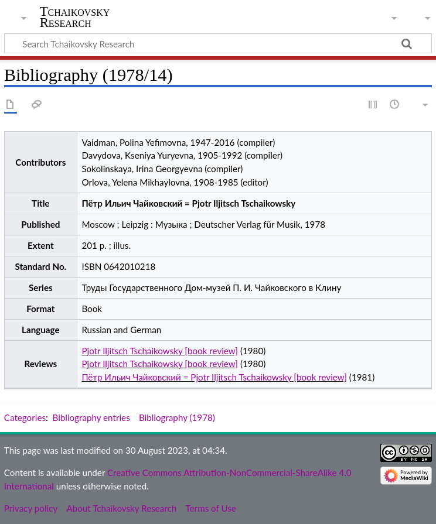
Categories (25, 417)
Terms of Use (210, 508)
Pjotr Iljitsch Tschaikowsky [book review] (159, 350)
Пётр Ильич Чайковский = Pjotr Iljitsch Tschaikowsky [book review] (214, 377)
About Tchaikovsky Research (121, 508)
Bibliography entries (91, 417)
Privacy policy (30, 508)
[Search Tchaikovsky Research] (218, 43)
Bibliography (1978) (177, 417)
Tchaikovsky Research (75, 17)
